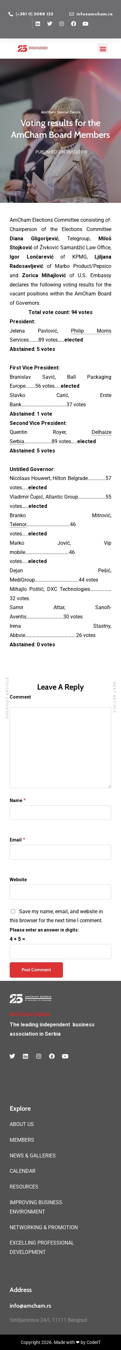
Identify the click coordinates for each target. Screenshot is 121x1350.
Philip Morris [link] (91, 331)
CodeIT (93, 1342)
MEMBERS (22, 1140)
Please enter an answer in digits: (44, 929)
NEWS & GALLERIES (33, 1156)
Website (18, 879)
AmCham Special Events (60, 112)
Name (16, 800)
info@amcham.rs (30, 1305)
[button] (102, 48)
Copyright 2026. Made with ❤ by (53, 1342)
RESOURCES (24, 1187)
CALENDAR (22, 1171)
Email (16, 839)
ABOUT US (22, 1124)
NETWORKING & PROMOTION (44, 1227)
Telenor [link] (18, 524)
